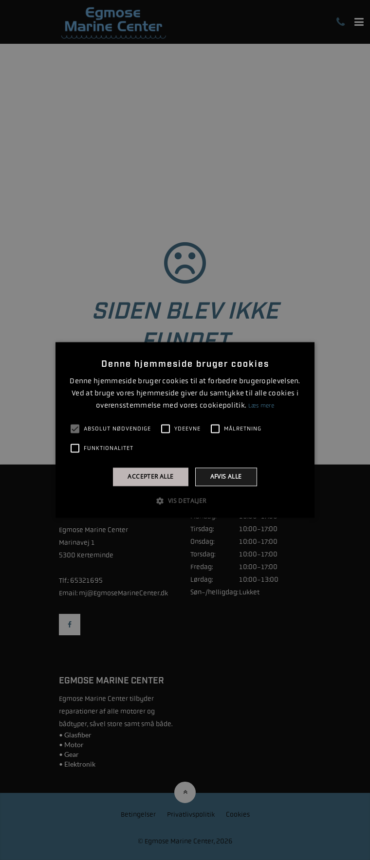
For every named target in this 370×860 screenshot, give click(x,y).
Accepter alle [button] (150, 476)
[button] (185, 501)
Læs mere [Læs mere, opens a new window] (261, 406)
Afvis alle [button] (226, 476)
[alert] (185, 430)
